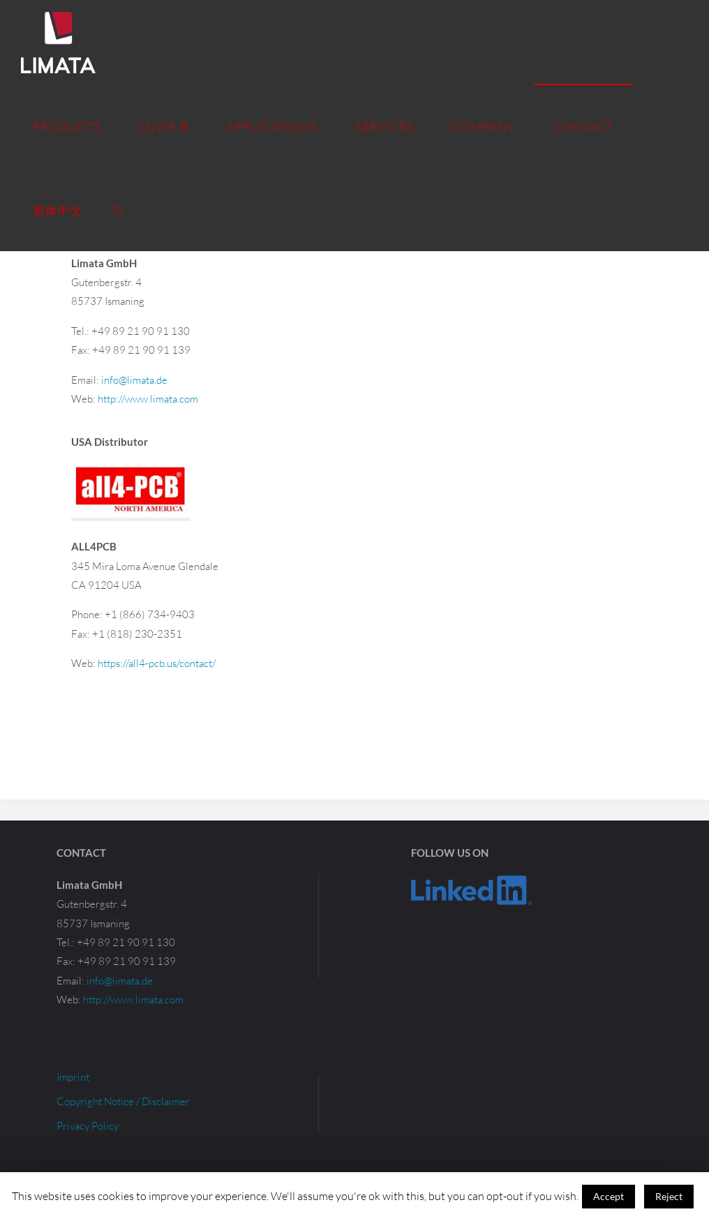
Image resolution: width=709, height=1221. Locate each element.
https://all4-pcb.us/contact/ (157, 663)
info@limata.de (134, 380)
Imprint (73, 1077)
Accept (608, 1196)
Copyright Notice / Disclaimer (123, 1101)
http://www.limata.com (148, 398)
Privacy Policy (88, 1125)
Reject (668, 1196)
